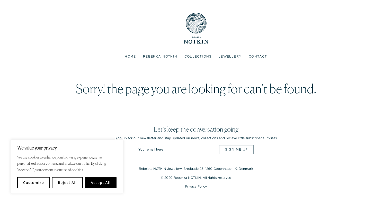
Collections (197, 56)
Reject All (67, 182)
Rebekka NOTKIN (160, 56)
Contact (258, 56)
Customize (33, 182)
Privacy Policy (196, 186)
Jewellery (230, 56)
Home (130, 56)
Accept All (101, 182)
